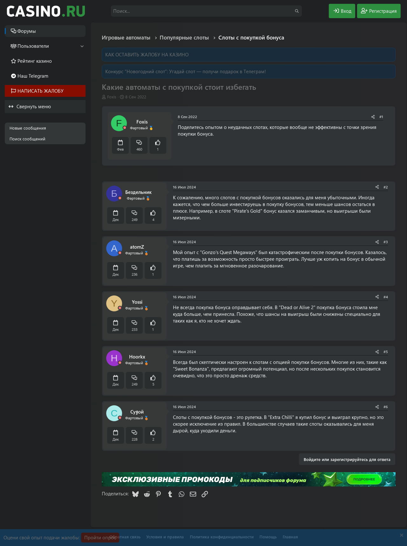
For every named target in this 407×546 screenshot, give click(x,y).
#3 (385, 241)
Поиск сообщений (27, 138)
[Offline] (124, 127)
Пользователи (33, 46)
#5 (385, 351)
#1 (381, 116)
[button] (82, 46)
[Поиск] (206, 11)
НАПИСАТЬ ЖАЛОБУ (40, 91)
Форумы (26, 31)
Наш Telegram (32, 76)
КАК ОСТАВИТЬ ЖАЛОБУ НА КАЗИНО (147, 54)
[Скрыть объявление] (401, 536)
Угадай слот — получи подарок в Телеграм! (217, 71)
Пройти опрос (100, 537)
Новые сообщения (28, 128)
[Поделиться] (373, 116)
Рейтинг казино (34, 61)
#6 (385, 406)
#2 (385, 186)
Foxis (111, 96)
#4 (385, 296)
